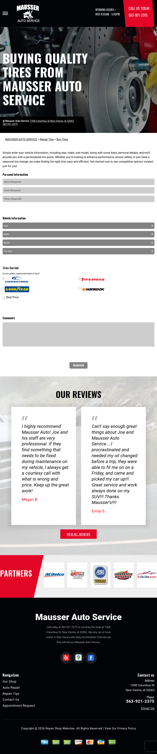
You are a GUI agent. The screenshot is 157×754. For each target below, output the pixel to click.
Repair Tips (47, 139)
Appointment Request (19, 705)
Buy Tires (62, 139)
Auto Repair (11, 687)
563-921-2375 (138, 15)
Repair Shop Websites (60, 728)
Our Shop (9, 681)
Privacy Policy (126, 728)
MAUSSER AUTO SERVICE (21, 139)
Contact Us (11, 699)
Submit (78, 365)
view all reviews (78, 534)
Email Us (147, 708)
